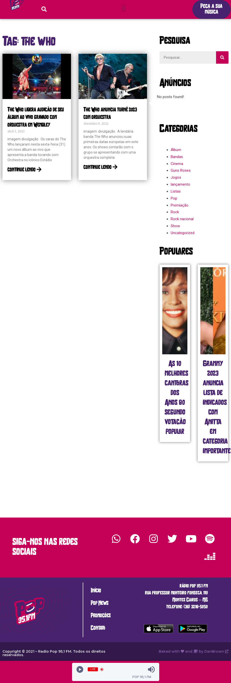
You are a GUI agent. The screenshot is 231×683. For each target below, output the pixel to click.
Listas (176, 191)
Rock (175, 212)
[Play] (80, 669)
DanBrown (216, 651)
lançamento (180, 184)
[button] (123, 8)
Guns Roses (181, 170)
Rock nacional (182, 219)
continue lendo (24, 170)
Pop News (99, 603)
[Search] (222, 57)
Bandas (177, 157)
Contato (98, 628)
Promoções (101, 616)
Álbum (176, 150)
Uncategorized (182, 233)
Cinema (177, 163)
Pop (174, 198)
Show (175, 226)
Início (96, 591)
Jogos (176, 177)
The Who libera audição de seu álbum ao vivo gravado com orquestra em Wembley (35, 117)
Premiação (179, 205)
